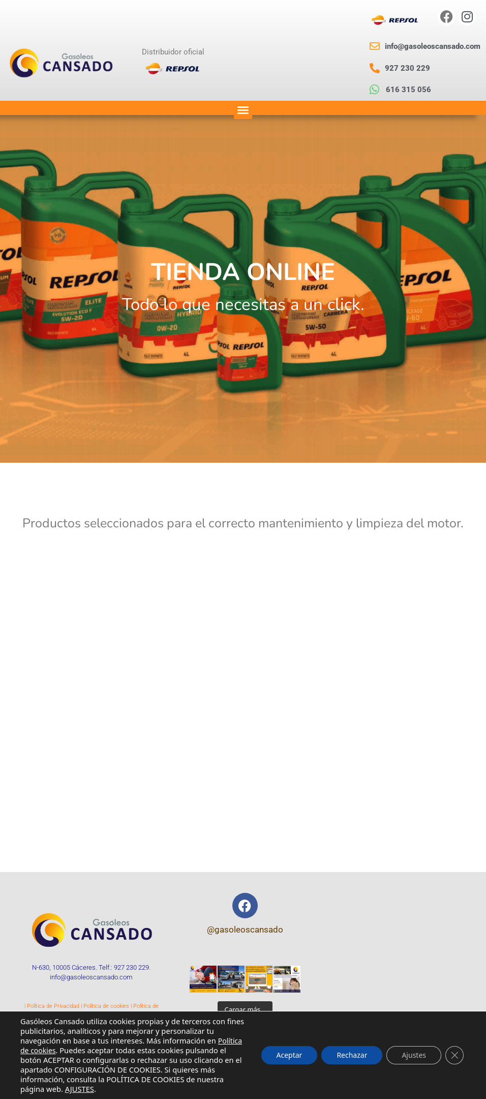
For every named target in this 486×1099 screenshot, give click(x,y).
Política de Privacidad (53, 1006)
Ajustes (414, 1055)
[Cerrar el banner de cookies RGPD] (454, 1055)
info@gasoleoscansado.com (91, 977)
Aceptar (289, 1055)
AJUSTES (79, 1088)
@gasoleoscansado (245, 929)
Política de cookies (106, 1006)
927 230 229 (131, 967)
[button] (243, 110)
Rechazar (352, 1055)
